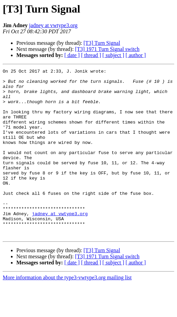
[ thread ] (91, 55)
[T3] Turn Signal (101, 43)
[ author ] (136, 55)
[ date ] (72, 55)
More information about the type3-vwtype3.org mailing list (67, 311)
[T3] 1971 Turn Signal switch (107, 49)
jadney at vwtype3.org (53, 25)
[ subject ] (113, 55)
